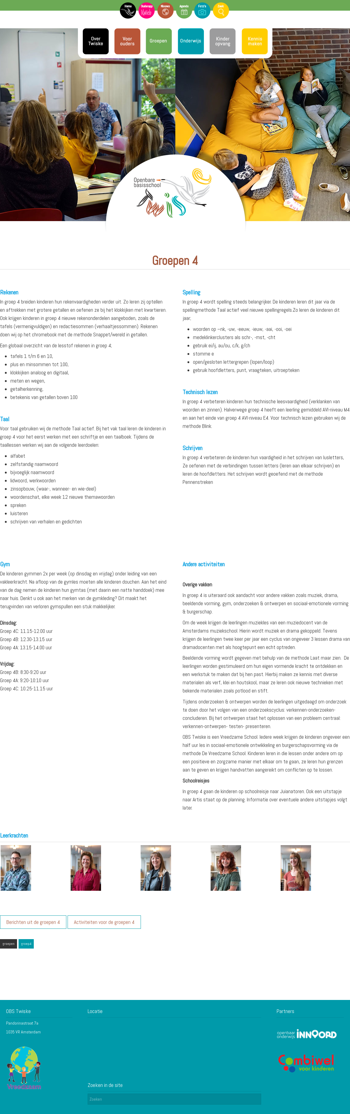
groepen (8, 943)
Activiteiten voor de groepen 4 (104, 922)
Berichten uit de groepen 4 (33, 922)
